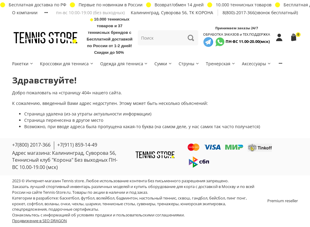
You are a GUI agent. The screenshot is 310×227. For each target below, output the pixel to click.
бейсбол (217, 198)
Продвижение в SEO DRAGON (39, 220)
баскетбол (69, 198)
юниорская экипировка (202, 203)
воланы (52, 203)
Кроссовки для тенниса (67, 63)
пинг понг (236, 198)
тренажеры (168, 203)
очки (65, 203)
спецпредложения (29, 209)
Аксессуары (256, 63)
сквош (184, 198)
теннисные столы (118, 203)
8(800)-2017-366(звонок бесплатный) (260, 12)
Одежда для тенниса (124, 63)
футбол (87, 198)
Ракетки (23, 63)
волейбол (105, 198)
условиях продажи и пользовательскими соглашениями (130, 215)
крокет (18, 203)
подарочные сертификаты (73, 209)
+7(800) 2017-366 (31, 144)
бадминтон (126, 198)
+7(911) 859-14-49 (77, 144)
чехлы (78, 203)
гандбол (199, 198)
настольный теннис (157, 198)
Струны (189, 63)
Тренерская (221, 63)
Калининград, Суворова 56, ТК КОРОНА (172, 12)
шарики (93, 203)
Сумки (163, 63)
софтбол (35, 203)
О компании (25, 12)
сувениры (146, 203)
